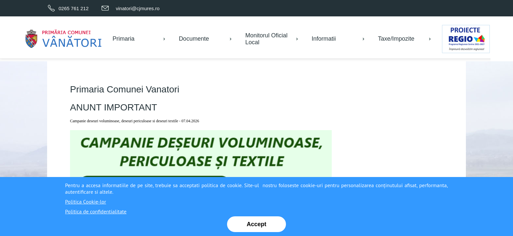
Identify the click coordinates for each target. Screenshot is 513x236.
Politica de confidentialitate (96, 211)
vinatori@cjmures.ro (138, 8)
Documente (194, 38)
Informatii (324, 38)
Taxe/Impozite (396, 38)
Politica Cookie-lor (85, 201)
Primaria (123, 38)
